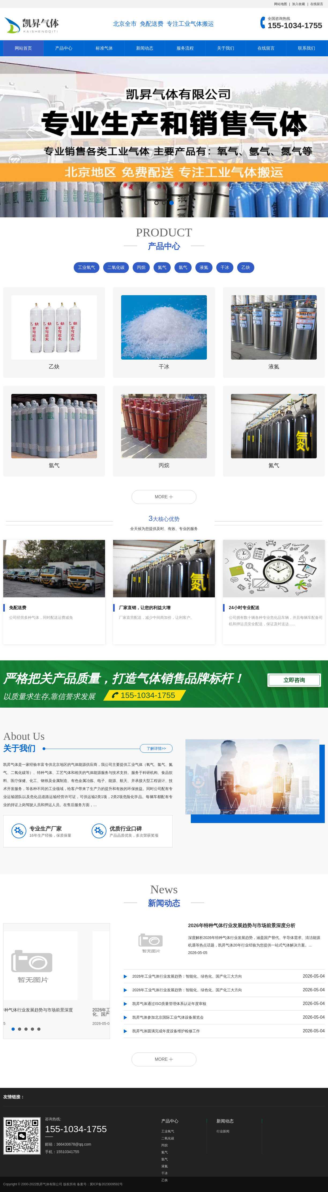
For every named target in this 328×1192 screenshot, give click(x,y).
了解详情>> (156, 748)
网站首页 (23, 48)
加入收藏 (298, 4)
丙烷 (141, 267)
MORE (164, 497)
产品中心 (63, 48)
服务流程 (185, 48)
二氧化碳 (116, 267)
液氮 (204, 267)
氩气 (183, 267)
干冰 (225, 267)
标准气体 (104, 48)
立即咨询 (294, 679)
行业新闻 (223, 1131)
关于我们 (225, 48)
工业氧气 (86, 267)
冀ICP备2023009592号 (106, 1184)
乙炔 (245, 267)
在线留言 (316, 4)
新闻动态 (144, 48)
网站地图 (280, 4)
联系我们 (306, 48)
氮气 (162, 267)
